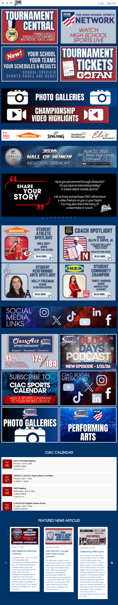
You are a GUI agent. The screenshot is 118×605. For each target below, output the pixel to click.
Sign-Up (111, 3)
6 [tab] (63, 218)
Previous (6, 563)
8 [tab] (71, 218)
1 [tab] (43, 218)
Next (112, 563)
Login (101, 3)
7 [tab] (67, 218)
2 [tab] (47, 218)
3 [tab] (51, 218)
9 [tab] (75, 218)
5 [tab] (59, 218)
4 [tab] (55, 218)
